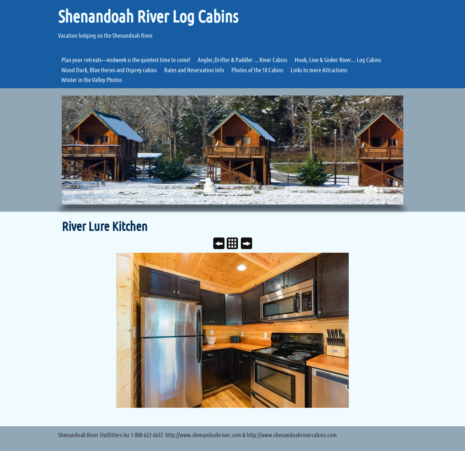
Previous (222, 244)
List (235, 244)
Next (249, 244)
